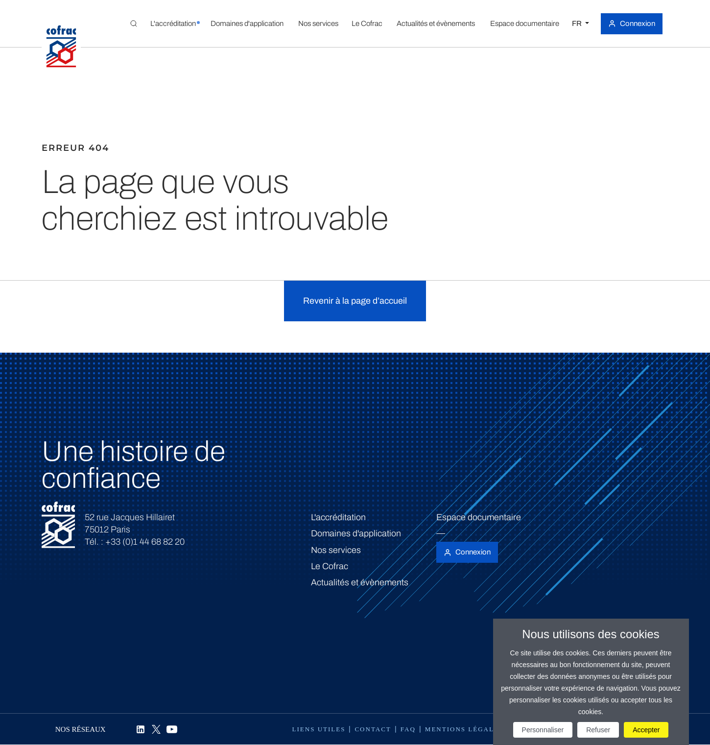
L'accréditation (338, 517)
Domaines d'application (356, 533)
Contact (373, 729)
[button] (173, 23)
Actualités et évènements (359, 582)
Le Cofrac (329, 566)
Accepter (646, 730)
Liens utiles (319, 729)
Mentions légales (464, 729)
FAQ (408, 729)
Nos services (336, 550)
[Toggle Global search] (133, 23)
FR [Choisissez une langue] (577, 23)
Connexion (637, 23)
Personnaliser (543, 730)
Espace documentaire (478, 517)
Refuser (598, 730)
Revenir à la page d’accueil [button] (355, 301)
